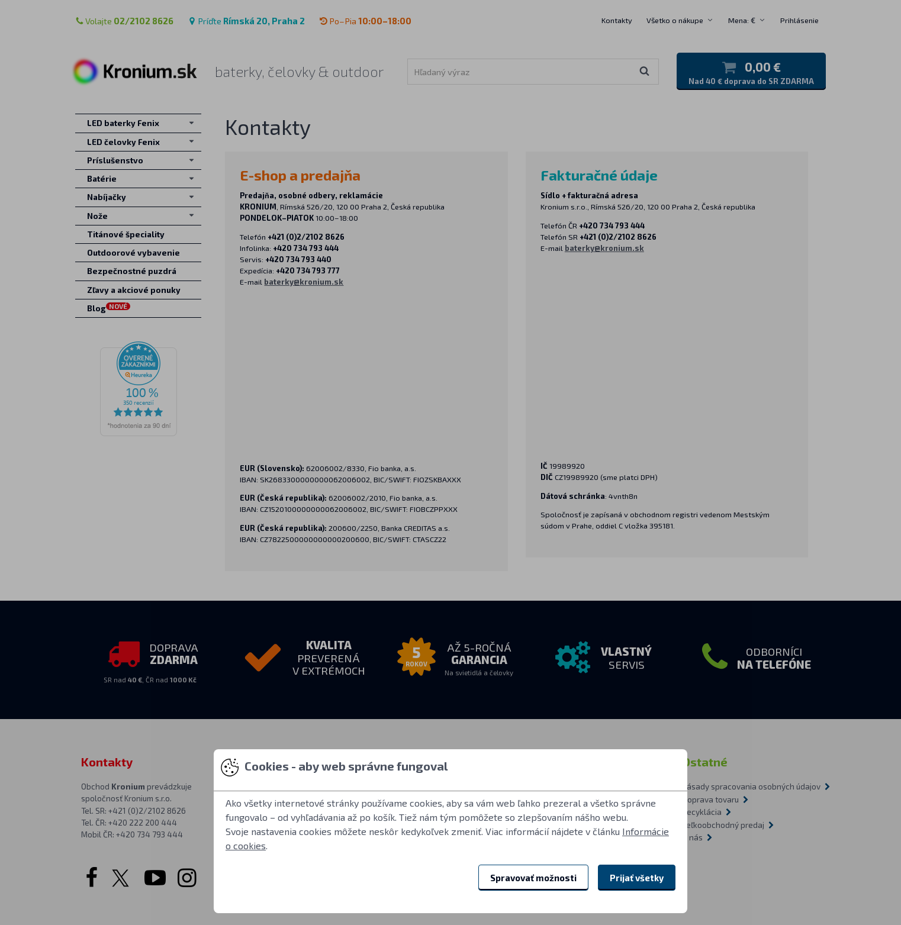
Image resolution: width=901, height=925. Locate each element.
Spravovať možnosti (533, 877)
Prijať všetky (637, 877)
